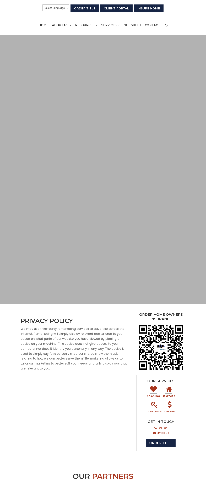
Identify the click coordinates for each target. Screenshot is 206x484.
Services (109, 25)
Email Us (163, 433)
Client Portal (116, 8)
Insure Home (154, 8)
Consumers (154, 407)
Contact (152, 25)
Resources (84, 25)
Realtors (168, 392)
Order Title (79, 8)
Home (43, 25)
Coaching (153, 392)
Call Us (162, 428)
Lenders (169, 407)
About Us (60, 25)
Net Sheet (132, 25)
